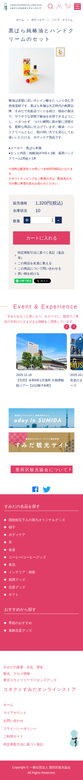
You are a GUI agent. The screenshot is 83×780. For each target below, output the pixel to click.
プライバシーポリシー (20, 728)
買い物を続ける (28, 273)
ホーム (20, 19)
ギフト (14, 594)
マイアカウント (15, 713)
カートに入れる (41, 238)
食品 (12, 564)
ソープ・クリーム (62, 19)
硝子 (12, 527)
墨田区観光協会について (43, 470)
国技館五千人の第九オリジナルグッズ (37, 520)
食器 (12, 550)
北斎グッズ (17, 587)
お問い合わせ (13, 721)
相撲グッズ (17, 579)
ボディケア (37, 19)
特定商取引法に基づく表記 (23, 744)
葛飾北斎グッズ (20, 630)
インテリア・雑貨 (22, 572)
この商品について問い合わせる (39, 268)
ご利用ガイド (13, 736)
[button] (66, 327)
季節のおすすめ (20, 623)
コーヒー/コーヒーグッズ (27, 557)
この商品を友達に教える (35, 263)
